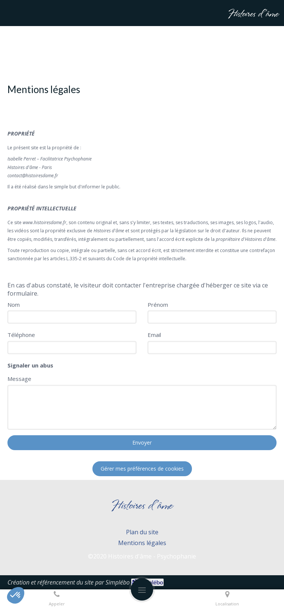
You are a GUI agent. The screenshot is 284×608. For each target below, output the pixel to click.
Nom (13, 304)
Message (19, 378)
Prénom (158, 304)
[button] (16, 595)
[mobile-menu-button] (142, 589)
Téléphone (21, 334)
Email (154, 334)
